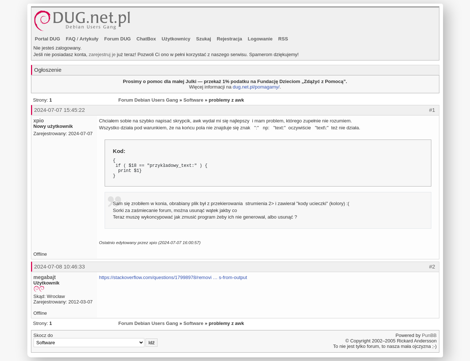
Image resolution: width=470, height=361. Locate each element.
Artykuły (88, 39)
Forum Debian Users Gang (148, 100)
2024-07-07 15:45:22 (59, 110)
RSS (283, 39)
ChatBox (146, 39)
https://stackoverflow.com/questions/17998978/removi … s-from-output (173, 277)
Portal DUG (47, 39)
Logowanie (260, 39)
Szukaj (203, 39)
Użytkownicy (176, 39)
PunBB (429, 335)
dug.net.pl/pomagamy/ (256, 87)
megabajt (45, 277)
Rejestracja (229, 39)
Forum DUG (117, 39)
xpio (39, 120)
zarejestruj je (102, 54)
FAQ (70, 39)
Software (193, 100)
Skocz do (96, 340)
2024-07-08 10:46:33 (59, 266)
